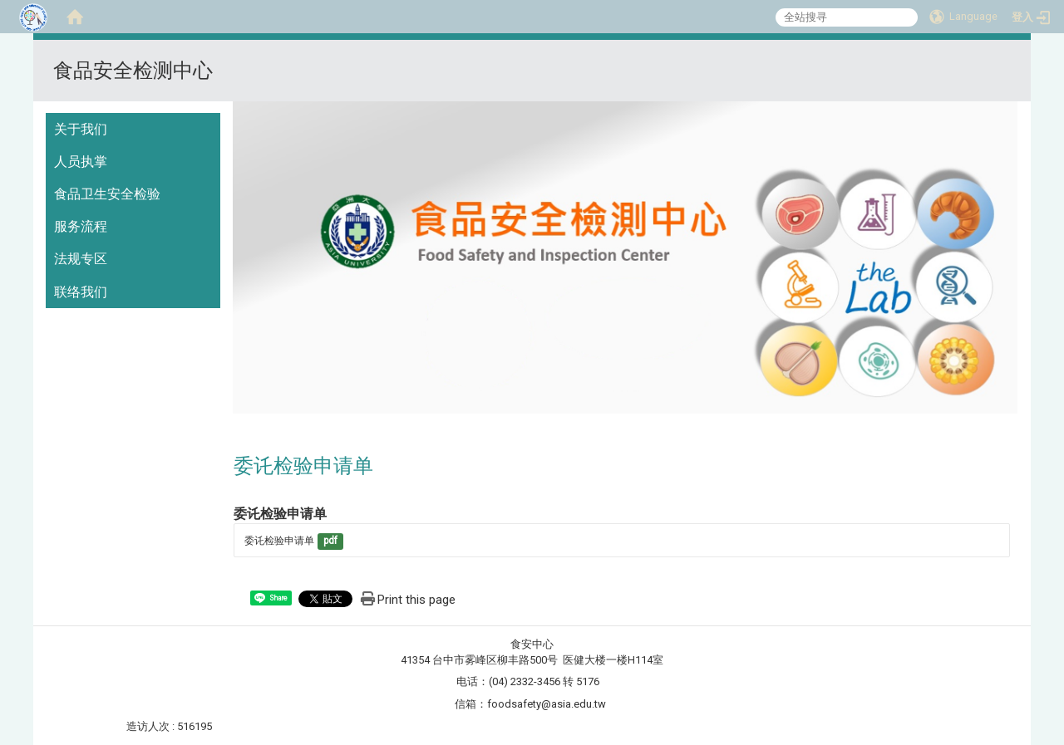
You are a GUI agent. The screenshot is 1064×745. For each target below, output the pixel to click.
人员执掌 (80, 161)
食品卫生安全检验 (107, 194)
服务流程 (80, 226)
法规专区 (80, 259)
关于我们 (80, 129)
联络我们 (80, 292)
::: (1011, 60)
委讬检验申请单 (279, 540)
